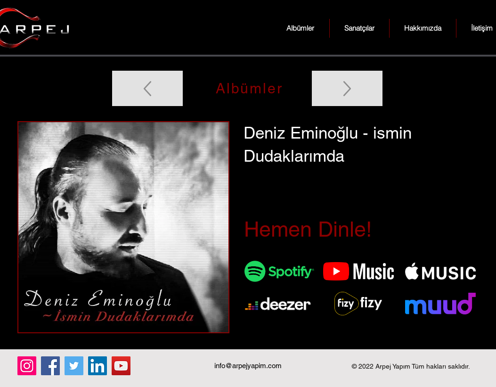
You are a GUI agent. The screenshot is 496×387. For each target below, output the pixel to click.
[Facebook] (50, 365)
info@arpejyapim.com (248, 366)
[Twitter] (74, 365)
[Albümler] (248, 88)
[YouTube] (121, 365)
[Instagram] (26, 365)
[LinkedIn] (97, 365)
